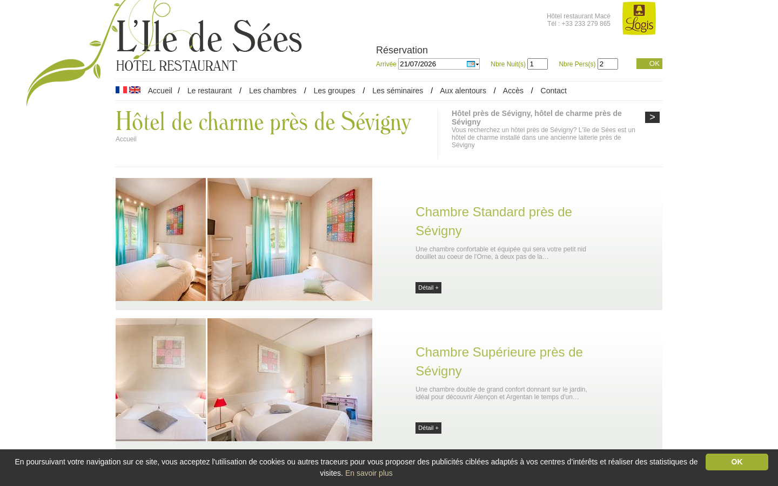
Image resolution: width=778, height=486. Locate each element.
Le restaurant (209, 90)
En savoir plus (369, 473)
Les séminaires (397, 90)
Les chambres (273, 90)
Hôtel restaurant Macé (579, 16)
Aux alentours (464, 90)
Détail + (428, 287)
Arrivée (387, 64)
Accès (513, 90)
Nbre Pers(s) (577, 64)
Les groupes (334, 90)
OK (654, 63)
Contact (554, 90)
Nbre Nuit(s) (508, 64)
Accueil (160, 90)
